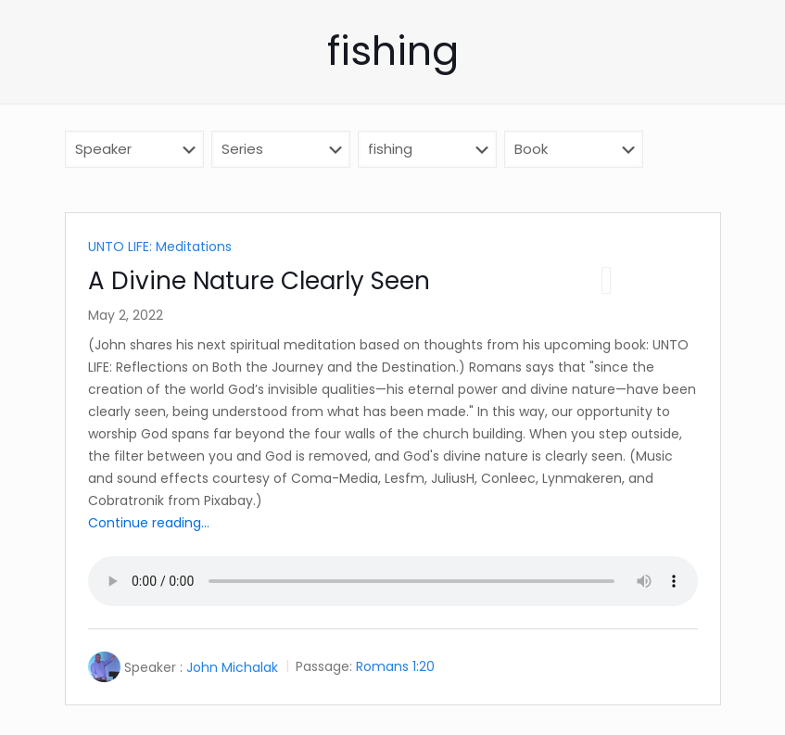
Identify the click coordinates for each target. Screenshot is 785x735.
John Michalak (232, 667)
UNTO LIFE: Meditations (160, 246)
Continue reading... (148, 522)
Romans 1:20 (395, 667)
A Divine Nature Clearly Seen (259, 281)
